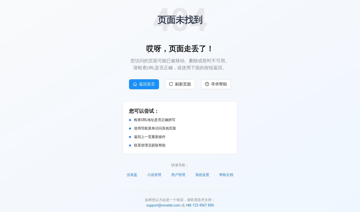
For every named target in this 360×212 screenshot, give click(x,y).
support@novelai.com (163, 205)
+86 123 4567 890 (200, 205)
